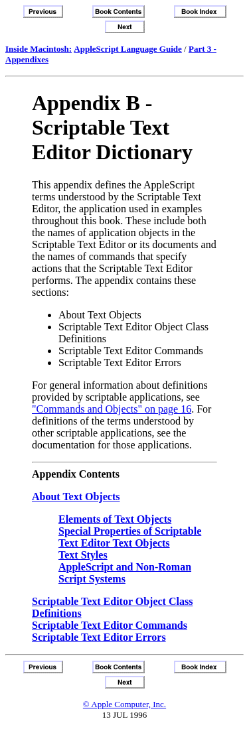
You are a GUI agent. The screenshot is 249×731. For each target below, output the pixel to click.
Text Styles (83, 555)
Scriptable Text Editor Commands (109, 625)
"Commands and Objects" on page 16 (111, 409)
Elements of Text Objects (114, 519)
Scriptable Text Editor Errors (99, 637)
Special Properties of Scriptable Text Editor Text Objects (129, 537)
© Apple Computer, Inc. (124, 704)
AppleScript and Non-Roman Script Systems (124, 572)
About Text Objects (76, 496)
